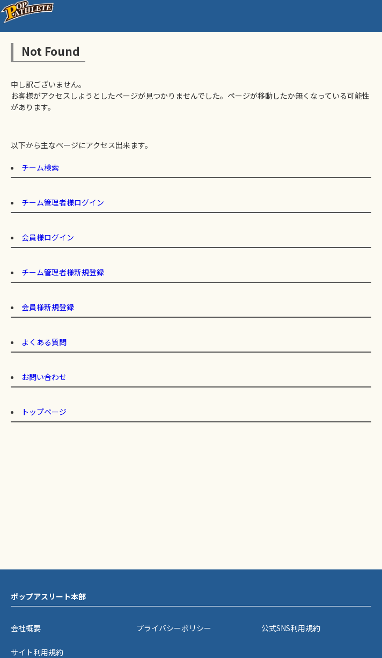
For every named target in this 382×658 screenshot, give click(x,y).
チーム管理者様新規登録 (62, 272)
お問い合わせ (44, 376)
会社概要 (26, 628)
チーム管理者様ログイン (62, 202)
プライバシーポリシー (173, 628)
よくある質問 (44, 342)
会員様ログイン (47, 237)
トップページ (44, 411)
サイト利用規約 (37, 652)
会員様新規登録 (47, 307)
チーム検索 (40, 167)
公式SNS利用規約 (290, 628)
